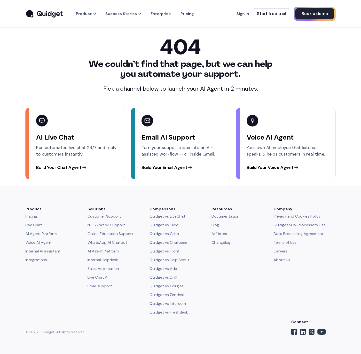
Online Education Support (110, 233)
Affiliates (219, 233)
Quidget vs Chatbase (168, 242)
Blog (215, 225)
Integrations (36, 259)
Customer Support (104, 216)
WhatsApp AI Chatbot (107, 242)
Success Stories (121, 13)
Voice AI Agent (38, 242)
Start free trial (271, 13)
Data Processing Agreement (298, 233)
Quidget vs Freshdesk (168, 312)
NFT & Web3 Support (106, 225)
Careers (281, 251)
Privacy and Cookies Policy (297, 216)
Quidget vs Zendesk (167, 294)
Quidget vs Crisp (164, 233)
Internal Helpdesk (102, 259)
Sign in (242, 13)
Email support (99, 286)
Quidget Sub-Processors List (299, 225)
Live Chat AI (97, 277)
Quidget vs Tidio (164, 225)
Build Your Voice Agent (270, 167)
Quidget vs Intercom (167, 303)
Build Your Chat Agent (59, 167)
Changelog (221, 242)
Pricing (187, 13)
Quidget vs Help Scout (169, 259)
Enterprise (160, 13)
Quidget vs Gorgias (166, 286)
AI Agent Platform (41, 233)
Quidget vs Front (164, 251)
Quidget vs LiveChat (167, 216)
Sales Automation (103, 268)
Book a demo (314, 13)
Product (84, 13)
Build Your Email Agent (164, 167)
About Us (282, 259)
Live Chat (33, 225)
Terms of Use (285, 242)
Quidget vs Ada (163, 268)
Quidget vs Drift (163, 277)
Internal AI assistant (43, 251)
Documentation (225, 216)
